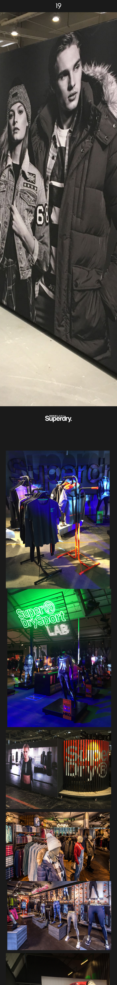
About (9, 6)
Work (108, 6)
